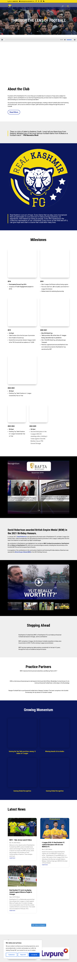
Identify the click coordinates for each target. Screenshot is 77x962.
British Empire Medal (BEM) (23, 552)
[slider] (32, 40)
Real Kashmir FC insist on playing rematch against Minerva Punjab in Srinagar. (20, 892)
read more (12, 858)
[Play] (2, 39)
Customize (11, 954)
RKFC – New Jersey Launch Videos (20, 840)
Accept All (34, 954)
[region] (22, 949)
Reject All (23, 954)
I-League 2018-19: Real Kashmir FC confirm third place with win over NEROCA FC (53, 845)
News (18, 842)
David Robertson (22, 536)
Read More (14, 112)
